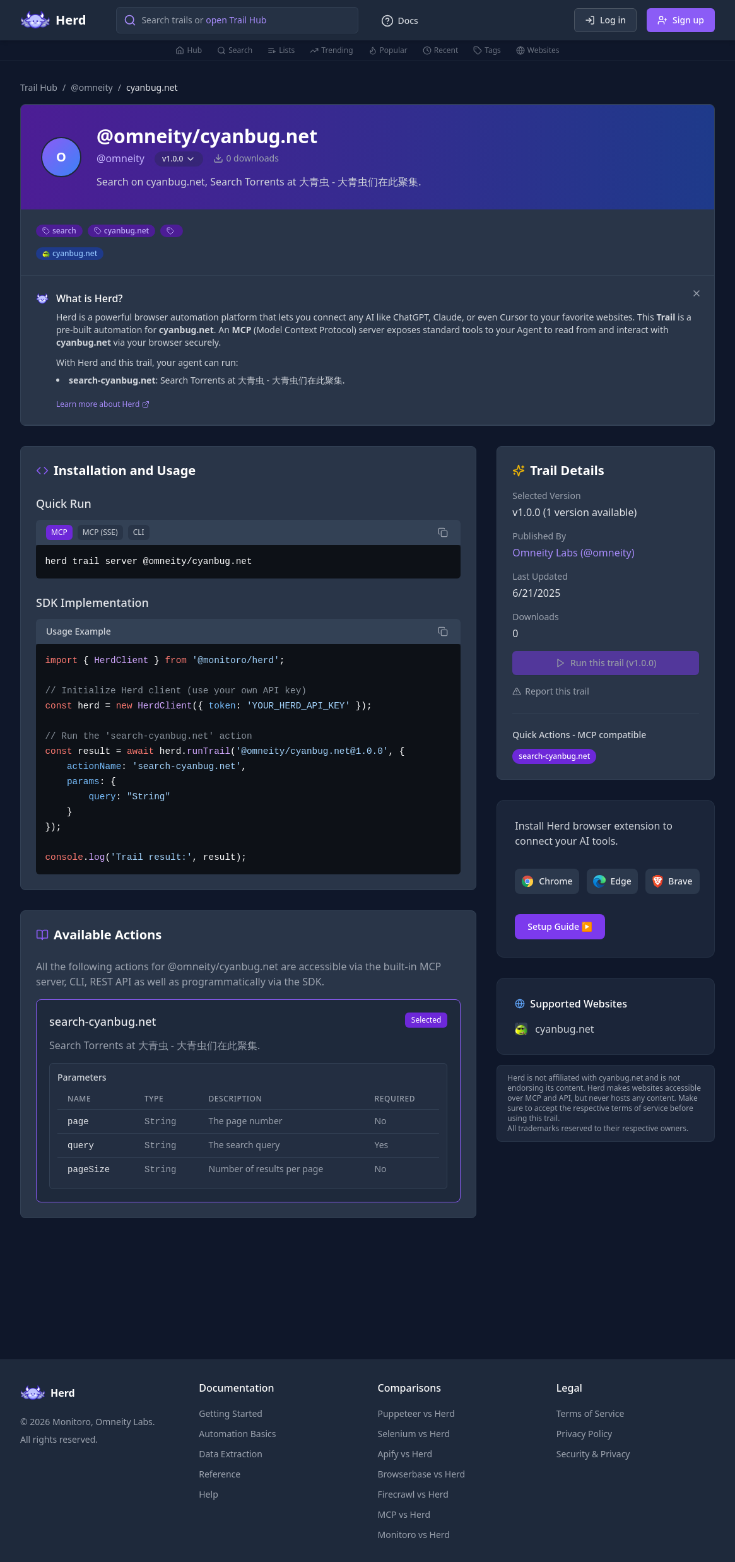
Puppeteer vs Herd (416, 1413)
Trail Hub (38, 87)
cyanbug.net (121, 230)
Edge (612, 881)
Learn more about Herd (103, 404)
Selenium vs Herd (414, 1434)
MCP (59, 532)
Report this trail (550, 691)
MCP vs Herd (404, 1514)
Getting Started (230, 1413)
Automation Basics (237, 1434)
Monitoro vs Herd (414, 1535)
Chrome (546, 881)
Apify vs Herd (405, 1454)
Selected (426, 1019)
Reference (219, 1474)
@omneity (92, 87)
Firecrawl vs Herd (413, 1494)
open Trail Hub (236, 20)
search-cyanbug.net (554, 756)
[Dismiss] (696, 293)
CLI (138, 532)
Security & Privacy (593, 1454)
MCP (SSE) (100, 532)
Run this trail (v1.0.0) (605, 663)
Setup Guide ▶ (559, 926)
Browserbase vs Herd (422, 1474)
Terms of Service (590, 1413)
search (59, 230)
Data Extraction (230, 1454)
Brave (672, 881)
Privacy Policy (584, 1434)
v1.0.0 (179, 158)
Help (208, 1494)
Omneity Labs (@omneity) (573, 553)
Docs (399, 21)
